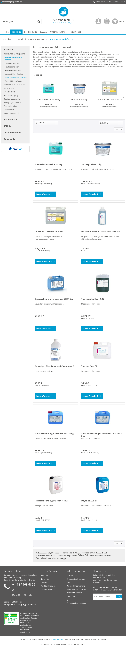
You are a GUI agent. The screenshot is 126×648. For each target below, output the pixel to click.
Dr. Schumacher (42, 553)
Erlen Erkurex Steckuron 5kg (48, 99)
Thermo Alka (67, 553)
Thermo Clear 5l (89, 366)
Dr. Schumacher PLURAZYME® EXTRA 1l (100, 231)
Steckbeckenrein (89, 553)
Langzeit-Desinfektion (14, 74)
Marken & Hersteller (12, 113)
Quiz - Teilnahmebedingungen (76, 601)
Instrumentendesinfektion (16, 77)
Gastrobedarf (9, 109)
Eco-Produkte (10, 119)
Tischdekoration (10, 106)
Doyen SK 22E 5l (89, 500)
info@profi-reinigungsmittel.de (20, 604)
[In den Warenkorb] (45, 194)
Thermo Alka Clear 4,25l (92, 299)
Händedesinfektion (13, 63)
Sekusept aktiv (69, 555)
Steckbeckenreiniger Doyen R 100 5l (52, 500)
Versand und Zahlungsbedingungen (76, 577)
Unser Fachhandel (13, 132)
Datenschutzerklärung (76, 586)
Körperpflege (9, 88)
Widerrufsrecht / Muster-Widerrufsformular (77, 591)
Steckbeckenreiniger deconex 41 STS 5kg (54, 433)
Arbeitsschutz (9, 92)
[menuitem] (22, 21)
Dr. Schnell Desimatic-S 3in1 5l (109, 99)
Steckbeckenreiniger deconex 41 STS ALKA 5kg (101, 434)
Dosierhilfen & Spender (14, 81)
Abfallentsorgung (11, 95)
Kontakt (43, 582)
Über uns (44, 575)
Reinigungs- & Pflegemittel (14, 54)
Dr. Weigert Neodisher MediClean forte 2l (54, 366)
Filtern (40, 123)
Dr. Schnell (57, 555)
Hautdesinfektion (12, 67)
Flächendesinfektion (13, 70)
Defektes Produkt (47, 586)
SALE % (7, 126)
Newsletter (44, 579)
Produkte (8, 49)
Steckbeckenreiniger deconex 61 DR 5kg (54, 299)
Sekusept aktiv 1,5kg (79, 99)
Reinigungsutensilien (12, 99)
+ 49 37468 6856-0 (118, 2)
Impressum (71, 596)
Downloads (9, 139)
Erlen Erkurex (86, 555)
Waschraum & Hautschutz (14, 84)
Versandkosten (58, 639)
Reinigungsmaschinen (13, 102)
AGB (68, 582)
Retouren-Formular (48, 589)
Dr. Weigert (77, 553)
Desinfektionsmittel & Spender (13, 58)
